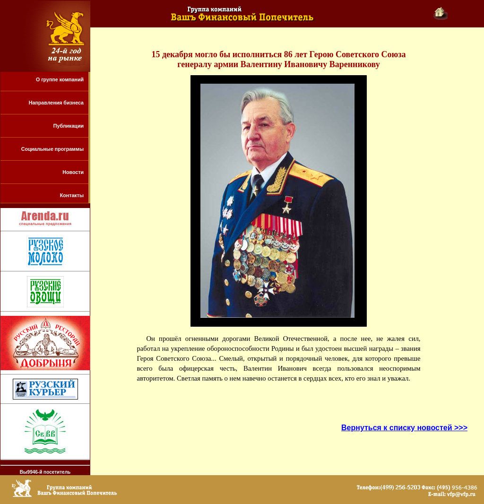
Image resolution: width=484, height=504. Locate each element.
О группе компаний (60, 79)
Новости (73, 172)
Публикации (68, 126)
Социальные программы (52, 149)
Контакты (72, 195)
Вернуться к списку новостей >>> (404, 428)
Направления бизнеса (56, 102)
